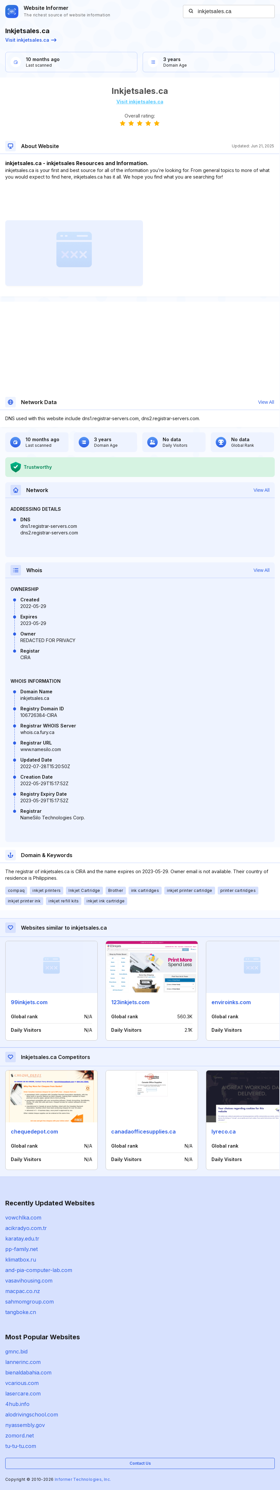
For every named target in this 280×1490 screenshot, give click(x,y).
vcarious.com (22, 1383)
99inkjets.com (29, 1002)
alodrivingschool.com (31, 1414)
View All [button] (266, 402)
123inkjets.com (130, 1002)
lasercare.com (23, 1393)
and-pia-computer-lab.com (38, 1270)
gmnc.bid (16, 1351)
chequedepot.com (34, 1131)
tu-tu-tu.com (20, 1446)
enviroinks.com (231, 1002)
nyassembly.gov (25, 1425)
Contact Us (140, 1463)
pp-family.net (21, 1249)
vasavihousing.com (28, 1280)
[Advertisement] (139, 200)
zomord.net (19, 1435)
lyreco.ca (223, 1131)
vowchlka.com (23, 1217)
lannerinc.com (23, 1362)
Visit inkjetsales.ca (30, 40)
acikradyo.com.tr (26, 1228)
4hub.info (17, 1404)
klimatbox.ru (20, 1259)
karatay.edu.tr (22, 1238)
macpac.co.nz (22, 1291)
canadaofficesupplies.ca (143, 1131)
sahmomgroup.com (29, 1301)
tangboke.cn (20, 1312)
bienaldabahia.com (28, 1372)
